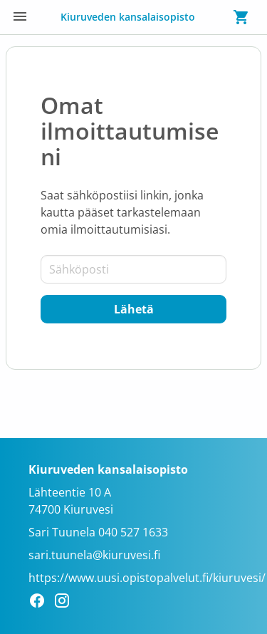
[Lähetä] (133, 309)
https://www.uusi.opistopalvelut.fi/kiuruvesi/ (147, 578)
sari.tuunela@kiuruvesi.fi (94, 555)
